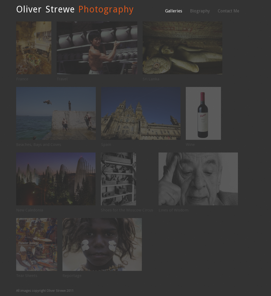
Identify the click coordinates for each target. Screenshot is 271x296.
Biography (200, 10)
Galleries (173, 10)
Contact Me (228, 10)
